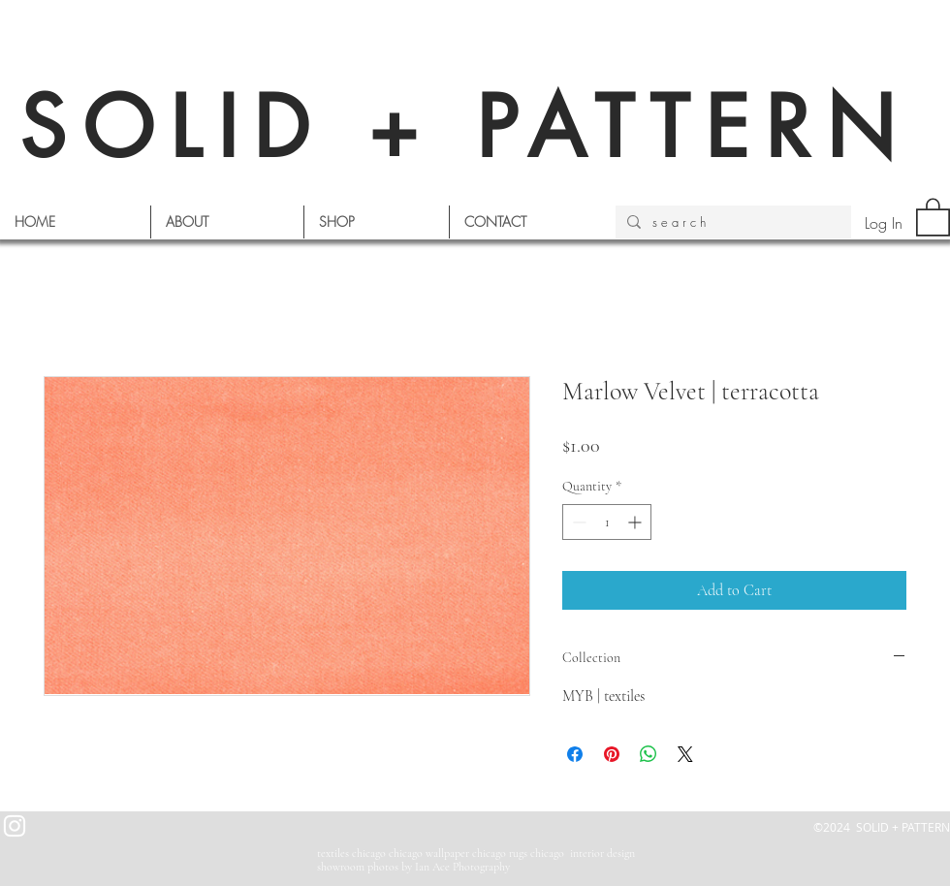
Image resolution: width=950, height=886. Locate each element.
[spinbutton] (606, 522)
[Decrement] (577, 522)
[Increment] (636, 522)
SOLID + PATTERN (465, 127)
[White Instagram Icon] (14, 825)
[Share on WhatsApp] (648, 754)
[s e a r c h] (731, 222)
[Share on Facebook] (574, 754)
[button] (933, 216)
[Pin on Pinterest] (611, 754)
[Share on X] (685, 754)
